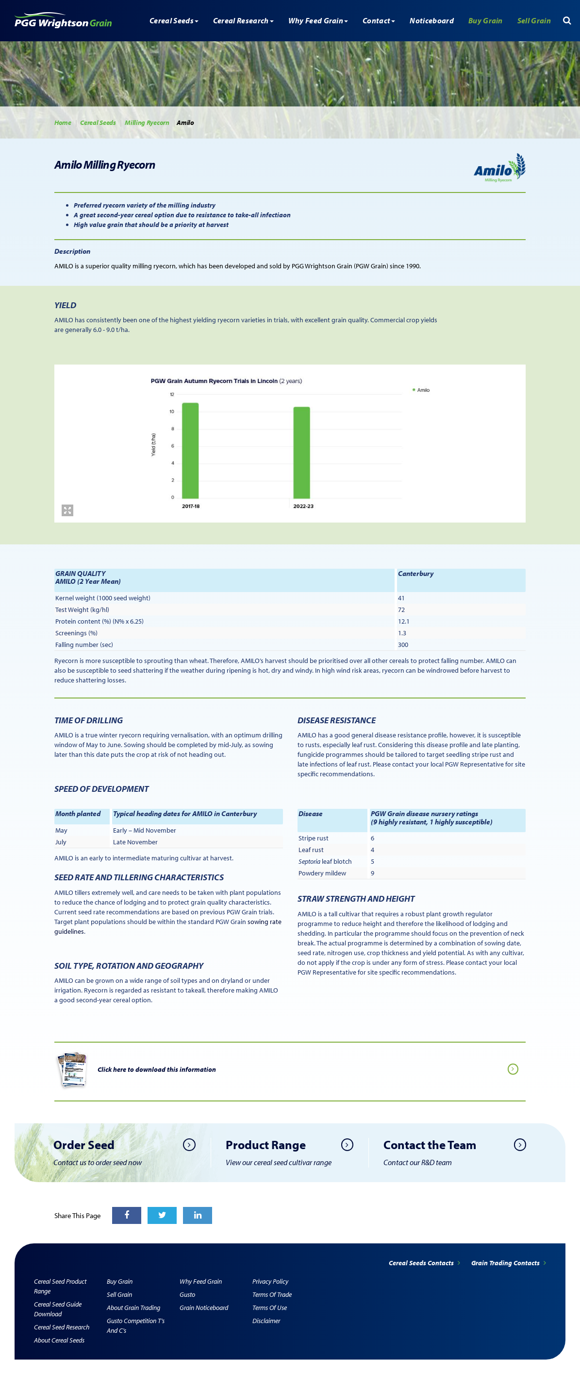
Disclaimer (266, 1320)
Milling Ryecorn (147, 122)
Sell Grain (534, 20)
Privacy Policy (270, 1281)
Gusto (187, 1294)
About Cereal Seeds (59, 1340)
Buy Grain (485, 20)
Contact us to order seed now (97, 1162)
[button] (567, 20)
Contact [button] (379, 20)
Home (62, 122)
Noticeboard (432, 20)
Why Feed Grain (201, 1281)
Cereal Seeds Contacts (425, 1262)
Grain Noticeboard (204, 1307)
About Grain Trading (133, 1307)
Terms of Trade (272, 1294)
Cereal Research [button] (243, 20)
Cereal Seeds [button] (174, 20)
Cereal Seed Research (61, 1327)
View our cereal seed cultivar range (278, 1162)
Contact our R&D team (417, 1162)
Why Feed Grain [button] (318, 20)
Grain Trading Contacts (508, 1262)
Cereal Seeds (98, 122)
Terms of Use (269, 1307)
